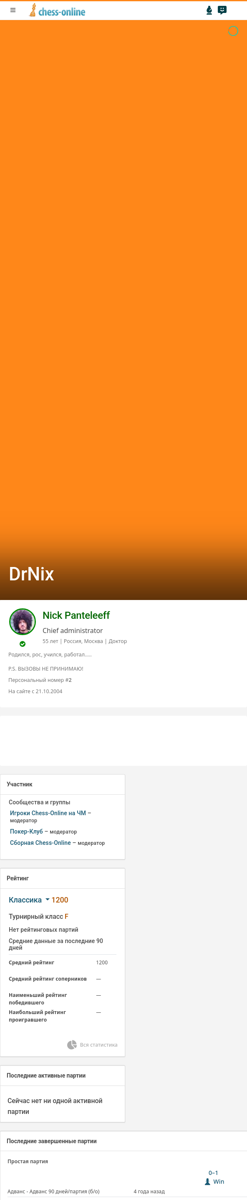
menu (13, 10)
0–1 (213, 1177)
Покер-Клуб (26, 831)
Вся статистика (92, 1045)
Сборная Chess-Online (40, 842)
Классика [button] (26, 899)
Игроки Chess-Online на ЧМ (48, 813)
